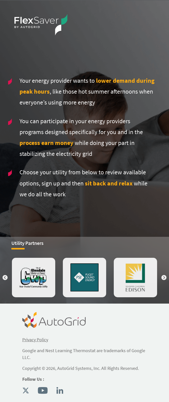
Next (163, 277)
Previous (5, 277)
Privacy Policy (35, 340)
